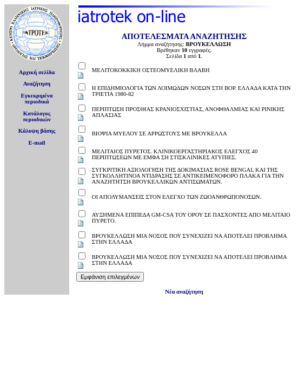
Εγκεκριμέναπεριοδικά (37, 99)
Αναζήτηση (37, 84)
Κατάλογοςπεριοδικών (37, 116)
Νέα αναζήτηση (184, 292)
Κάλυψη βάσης (37, 131)
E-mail (37, 143)
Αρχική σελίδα (37, 72)
